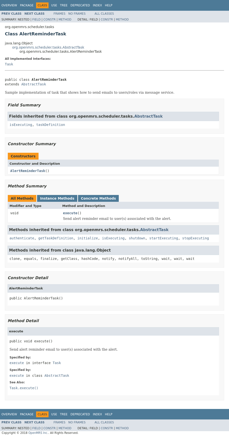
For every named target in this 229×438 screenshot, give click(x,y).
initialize (87, 238)
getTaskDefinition (55, 238)
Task (9, 64)
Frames (60, 13)
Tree (64, 5)
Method (65, 19)
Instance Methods (57, 198)
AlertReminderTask (27, 171)
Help (108, 5)
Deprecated (80, 5)
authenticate (22, 238)
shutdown (137, 238)
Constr (49, 19)
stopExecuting (195, 238)
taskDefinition (50, 125)
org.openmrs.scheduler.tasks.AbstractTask (48, 47)
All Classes (104, 13)
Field (36, 19)
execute (70, 213)
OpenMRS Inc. (38, 433)
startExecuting (163, 238)
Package (26, 5)
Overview (9, 5)
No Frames (77, 13)
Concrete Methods (98, 198)
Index (97, 5)
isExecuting (21, 125)
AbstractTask (33, 84)
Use (54, 5)
